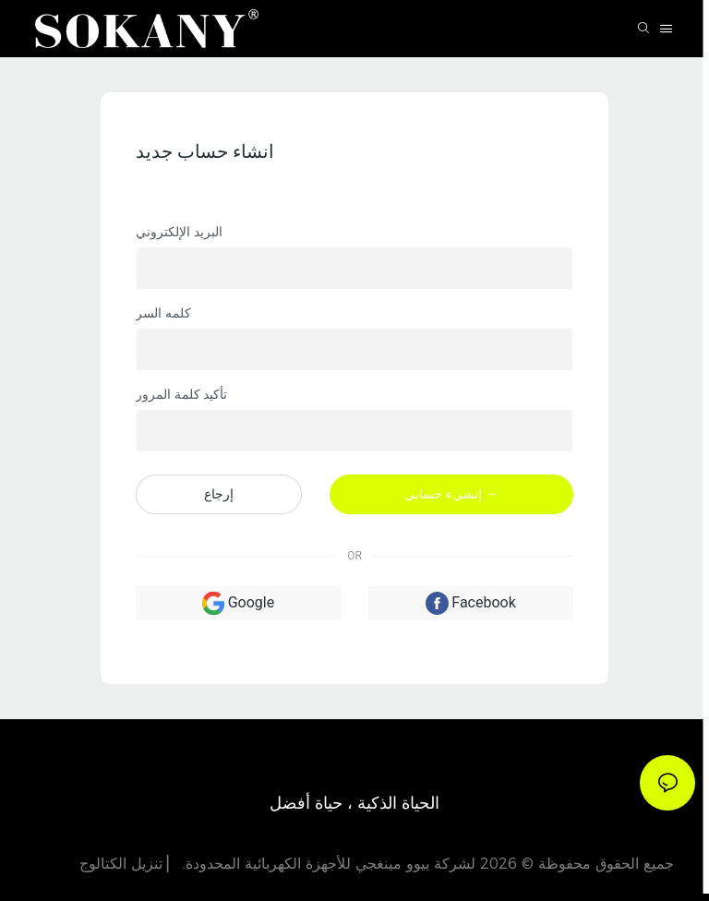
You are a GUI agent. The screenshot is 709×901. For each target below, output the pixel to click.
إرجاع (219, 494)
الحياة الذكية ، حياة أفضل (354, 803)
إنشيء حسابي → (451, 494)
